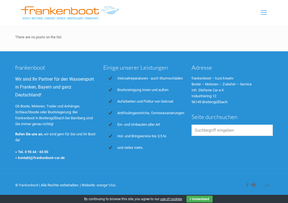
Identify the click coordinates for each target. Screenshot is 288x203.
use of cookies (171, 199)
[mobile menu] (264, 12)
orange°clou (106, 185)
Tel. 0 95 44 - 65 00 (33, 152)
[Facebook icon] (247, 184)
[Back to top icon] (267, 185)
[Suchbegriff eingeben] (232, 130)
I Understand (199, 199)
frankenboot (28, 185)
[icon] (253, 184)
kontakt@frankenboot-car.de (41, 158)
